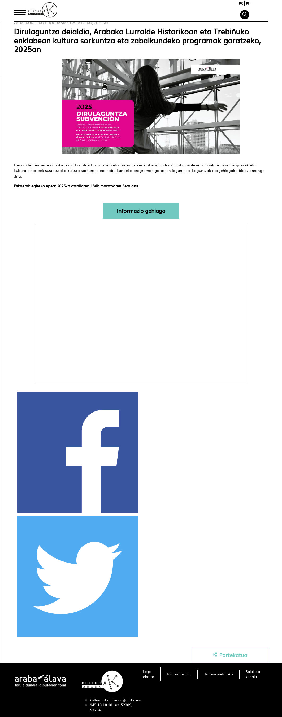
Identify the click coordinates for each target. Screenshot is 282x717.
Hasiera (22, 11)
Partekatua (230, 655)
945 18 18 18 (101, 704)
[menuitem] (148, 674)
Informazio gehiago (141, 210)
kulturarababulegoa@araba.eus (116, 699)
